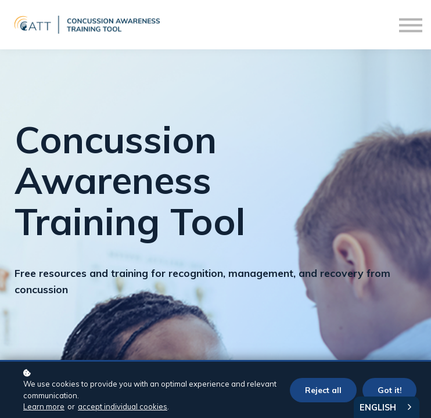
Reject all (323, 390)
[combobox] (386, 407)
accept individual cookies (122, 406)
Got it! (389, 390)
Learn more (43, 406)
